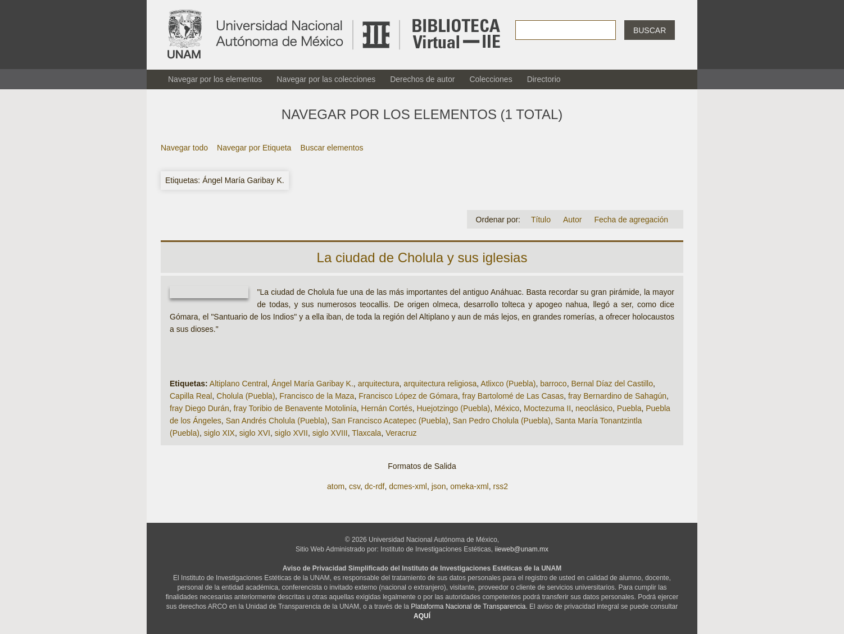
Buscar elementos (331, 147)
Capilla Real (191, 395)
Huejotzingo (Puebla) (453, 408)
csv (354, 486)
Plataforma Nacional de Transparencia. (469, 606)
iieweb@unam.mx (522, 549)
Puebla (629, 408)
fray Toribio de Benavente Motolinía (295, 408)
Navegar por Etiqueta (254, 147)
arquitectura (379, 383)
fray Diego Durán (199, 408)
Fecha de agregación (631, 219)
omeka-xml (469, 486)
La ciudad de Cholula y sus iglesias (422, 257)
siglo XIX (219, 432)
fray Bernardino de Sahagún (617, 395)
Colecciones (490, 79)
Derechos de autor (422, 79)
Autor (572, 219)
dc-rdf (375, 486)
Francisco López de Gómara (408, 395)
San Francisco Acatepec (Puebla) (390, 420)
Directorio (544, 79)
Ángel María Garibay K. (312, 383)
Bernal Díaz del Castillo (612, 383)
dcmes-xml (408, 486)
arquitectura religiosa (440, 383)
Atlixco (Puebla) (508, 383)
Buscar (649, 30)
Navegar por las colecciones (325, 79)
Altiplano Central (238, 383)
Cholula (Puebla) (245, 395)
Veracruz (400, 432)
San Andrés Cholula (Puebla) (277, 420)
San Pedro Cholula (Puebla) (502, 420)
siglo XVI (254, 432)
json (439, 486)
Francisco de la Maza (316, 395)
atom (335, 486)
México (506, 408)
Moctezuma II (547, 408)
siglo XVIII (330, 432)
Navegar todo (184, 147)
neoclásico (593, 408)
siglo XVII (291, 432)
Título (541, 219)
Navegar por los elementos (215, 79)
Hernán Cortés (386, 408)
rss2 (500, 486)
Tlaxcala (366, 432)
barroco (553, 383)
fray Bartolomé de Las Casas (513, 395)
